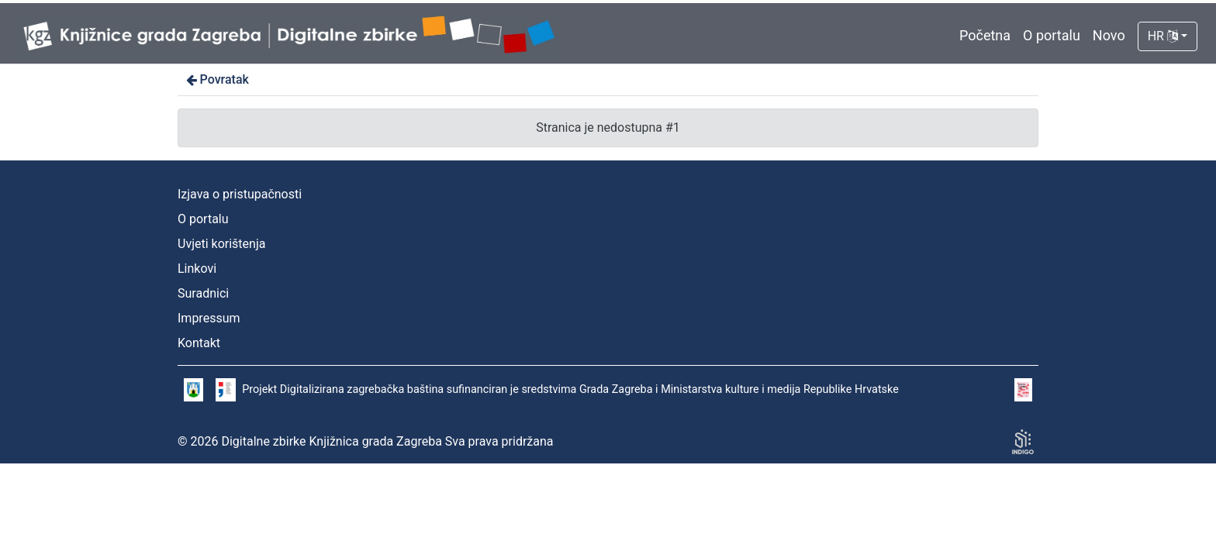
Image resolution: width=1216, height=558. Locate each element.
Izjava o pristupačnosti (240, 194)
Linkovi (197, 268)
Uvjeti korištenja (221, 243)
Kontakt (199, 343)
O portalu (1051, 35)
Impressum (209, 318)
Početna (984, 35)
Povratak (216, 79)
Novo (1109, 35)
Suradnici (203, 293)
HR (1163, 36)
